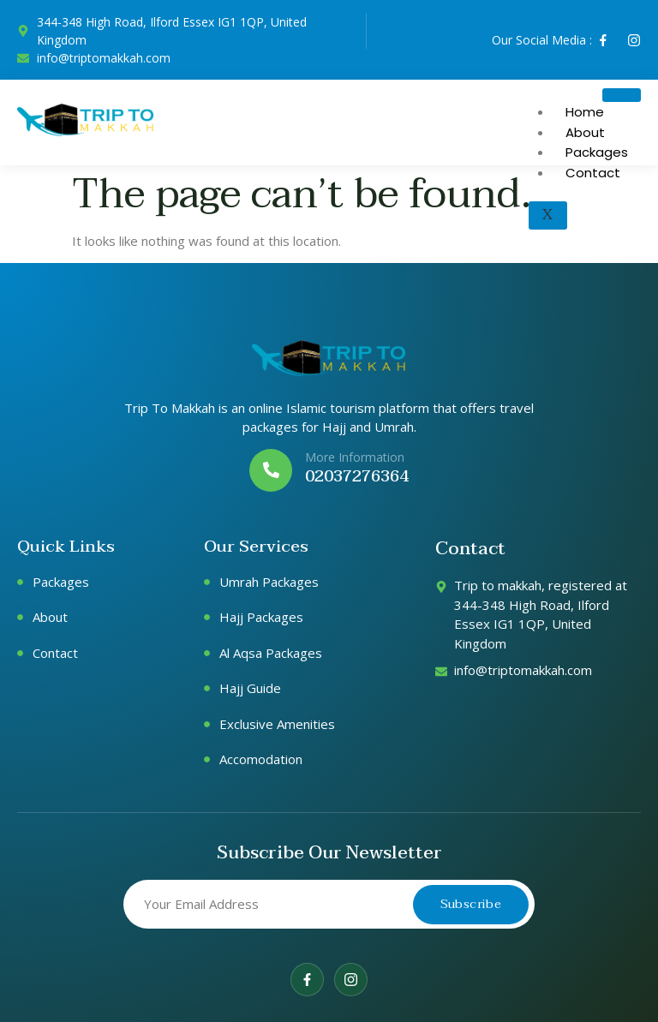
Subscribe (471, 904)
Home (584, 112)
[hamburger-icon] (621, 95)
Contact (592, 173)
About (585, 132)
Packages (596, 152)
